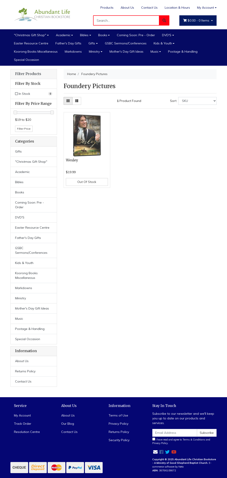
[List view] (76, 101)
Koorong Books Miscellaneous (36, 52)
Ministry (94, 52)
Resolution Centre (27, 432)
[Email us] (155, 452)
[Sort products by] (197, 101)
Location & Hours (177, 8)
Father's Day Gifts (68, 43)
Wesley (72, 160)
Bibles (84, 35)
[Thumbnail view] (68, 101)
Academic (63, 35)
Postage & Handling (183, 52)
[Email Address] (174, 433)
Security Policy (119, 440)
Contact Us (149, 8)
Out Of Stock (86, 182)
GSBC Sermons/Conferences (126, 43)
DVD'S (166, 35)
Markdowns (73, 52)
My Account (22, 415)
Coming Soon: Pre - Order (136, 35)
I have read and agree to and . (181, 441)
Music (155, 52)
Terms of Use (118, 415)
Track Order (22, 424)
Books (102, 35)
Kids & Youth (163, 43)
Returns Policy (25, 371)
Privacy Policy (118, 424)
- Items (196, 20)
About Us (127, 8)
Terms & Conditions (194, 439)
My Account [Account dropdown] (205, 8)
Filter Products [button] (28, 74)
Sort (173, 101)
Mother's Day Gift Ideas (126, 52)
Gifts (91, 43)
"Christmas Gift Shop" (30, 35)
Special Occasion (26, 60)
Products (107, 8)
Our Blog (67, 424)
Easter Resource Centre (31, 43)
